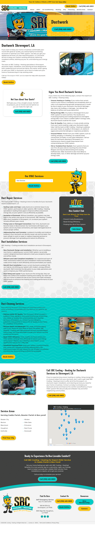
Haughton (3, 444)
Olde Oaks (26, 439)
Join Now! (76, 241)
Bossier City (4, 436)
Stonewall (26, 447)
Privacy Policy (54, 544)
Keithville (3, 447)
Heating (65, 9)
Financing (78, 9)
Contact (90, 13)
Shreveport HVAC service (16, 81)
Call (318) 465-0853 (86, 6)
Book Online (70, 6)
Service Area (88, 9)
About (40, 9)
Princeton (26, 442)
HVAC (46, 9)
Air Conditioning (55, 9)
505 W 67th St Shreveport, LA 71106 (45, 528)
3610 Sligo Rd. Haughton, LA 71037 (45, 533)
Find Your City (7, 454)
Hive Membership (84, 524)
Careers (84, 531)
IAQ (72, 9)
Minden (26, 436)
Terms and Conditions (44, 544)
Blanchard (3, 442)
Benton (2, 439)
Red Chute (27, 444)
